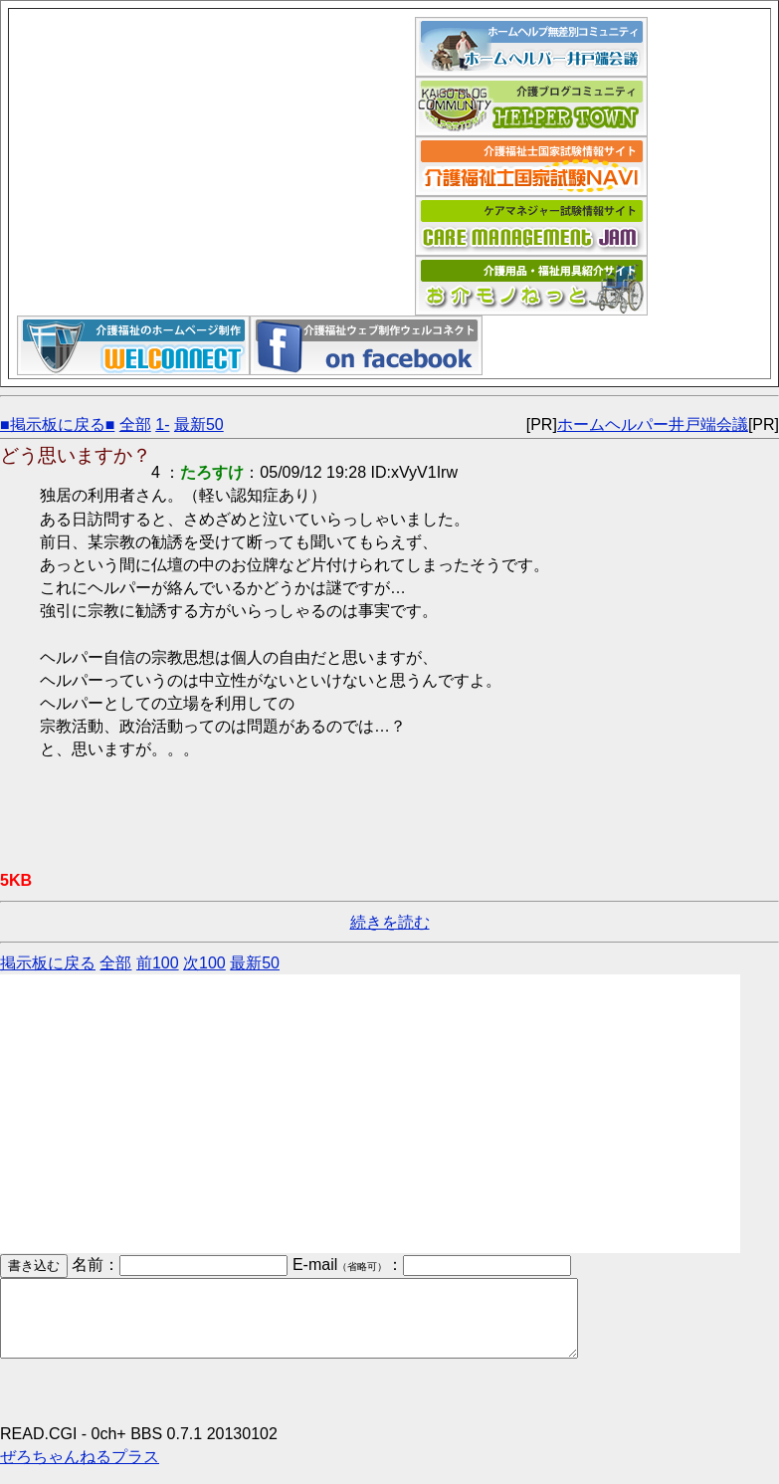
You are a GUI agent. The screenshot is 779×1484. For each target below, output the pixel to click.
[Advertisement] (216, 156)
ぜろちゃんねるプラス (79, 1471)
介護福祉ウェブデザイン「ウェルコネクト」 (133, 345)
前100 (157, 962)
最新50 (199, 424)
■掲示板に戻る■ (57, 424)
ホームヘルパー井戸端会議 (531, 47)
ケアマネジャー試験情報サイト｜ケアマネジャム (531, 226)
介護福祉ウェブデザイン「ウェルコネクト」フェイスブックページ (366, 345)
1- (162, 424)
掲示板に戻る (48, 962)
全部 (135, 424)
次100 (204, 962)
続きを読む (390, 922)
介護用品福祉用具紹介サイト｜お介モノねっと (531, 286)
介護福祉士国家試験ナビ (531, 166)
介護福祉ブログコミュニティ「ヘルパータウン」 (531, 106)
